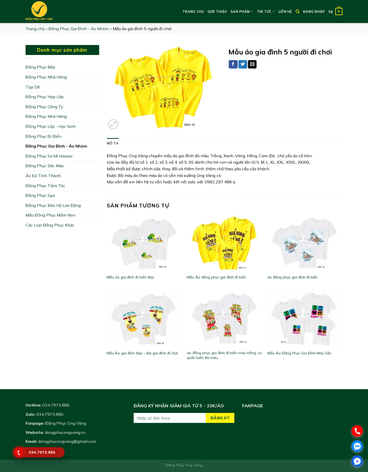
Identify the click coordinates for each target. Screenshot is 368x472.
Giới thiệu (217, 11)
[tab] (113, 143)
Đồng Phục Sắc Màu (45, 165)
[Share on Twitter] (242, 64)
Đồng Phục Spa (40, 195)
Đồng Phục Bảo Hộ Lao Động (53, 205)
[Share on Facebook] (233, 64)
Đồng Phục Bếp (40, 67)
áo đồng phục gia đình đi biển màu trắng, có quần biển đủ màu (224, 355)
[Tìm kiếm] (298, 11)
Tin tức (266, 11)
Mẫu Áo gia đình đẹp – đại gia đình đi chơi (142, 353)
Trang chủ (193, 11)
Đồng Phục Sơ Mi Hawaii (49, 156)
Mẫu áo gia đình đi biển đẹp (130, 277)
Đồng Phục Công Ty (44, 106)
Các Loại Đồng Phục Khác (50, 225)
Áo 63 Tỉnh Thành (43, 175)
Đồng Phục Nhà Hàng (46, 77)
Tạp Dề (33, 86)
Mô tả (113, 143)
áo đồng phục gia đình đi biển (292, 277)
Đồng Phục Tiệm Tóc (45, 185)
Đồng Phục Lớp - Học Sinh (51, 126)
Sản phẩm (242, 11)
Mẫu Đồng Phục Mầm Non (50, 215)
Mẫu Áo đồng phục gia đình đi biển (216, 277)
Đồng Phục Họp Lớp (45, 96)
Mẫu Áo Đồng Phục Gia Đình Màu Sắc (299, 353)
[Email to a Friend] (252, 64)
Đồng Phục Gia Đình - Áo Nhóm (79, 28)
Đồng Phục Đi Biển (43, 136)
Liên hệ (285, 11)
